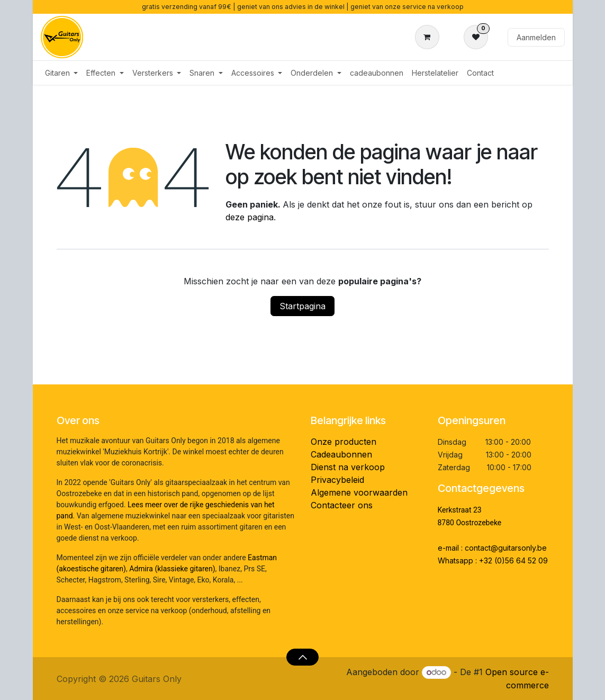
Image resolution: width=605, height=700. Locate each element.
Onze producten (343, 441)
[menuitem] (62, 73)
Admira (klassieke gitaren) (172, 568)
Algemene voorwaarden (359, 492)
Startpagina (302, 306)
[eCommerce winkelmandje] (429, 37)
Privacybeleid (337, 479)
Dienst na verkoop (348, 467)
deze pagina (249, 217)
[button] (302, 657)
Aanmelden (536, 37)
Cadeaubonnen (341, 454)
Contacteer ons (342, 505)
